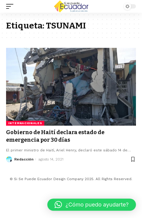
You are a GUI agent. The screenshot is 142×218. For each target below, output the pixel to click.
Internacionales (25, 123)
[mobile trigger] (11, 6)
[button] (91, 205)
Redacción (23, 159)
